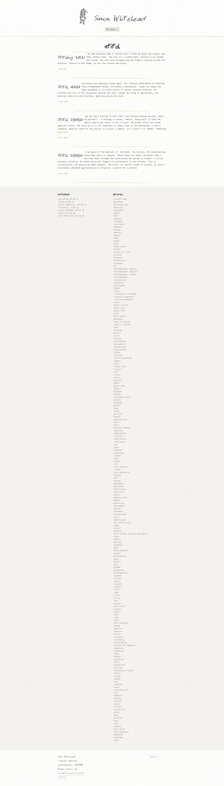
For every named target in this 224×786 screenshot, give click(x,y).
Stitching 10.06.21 (68, 199)
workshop (118, 737)
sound (116, 626)
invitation (119, 442)
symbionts (119, 648)
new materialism (122, 523)
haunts (117, 417)
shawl (116, 612)
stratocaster (120, 643)
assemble (118, 221)
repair (117, 581)
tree (116, 693)
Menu (112, 29)
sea (115, 601)
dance (116, 302)
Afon (116, 216)
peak (116, 548)
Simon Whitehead (122, 19)
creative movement (123, 299)
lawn (116, 458)
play (116, 564)
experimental (120, 350)
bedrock (118, 232)
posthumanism (120, 573)
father (117, 352)
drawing (118, 330)
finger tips (120, 366)
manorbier (119, 486)
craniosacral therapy (125, 294)
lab (115, 444)
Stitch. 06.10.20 (69, 88)
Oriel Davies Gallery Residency (130, 534)
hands (116, 411)
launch (117, 456)
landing (118, 450)
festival (118, 355)
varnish (118, 701)
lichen (117, 461)
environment (120, 341)
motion (117, 509)
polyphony (119, 570)
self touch (119, 606)
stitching (119, 640)
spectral (118, 629)
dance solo (119, 311)
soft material (121, 623)
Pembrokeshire (121, 550)
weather (118, 726)
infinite (118, 436)
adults (117, 213)
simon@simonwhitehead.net (71, 773)
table (116, 654)
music (116, 517)
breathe (118, 255)
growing (118, 403)
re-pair (118, 578)
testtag (118, 668)
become (117, 230)
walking (118, 718)
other (116, 537)
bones (116, 241)
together (118, 684)
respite (118, 584)
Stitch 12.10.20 (66, 213)
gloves (117, 394)
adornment (119, 210)
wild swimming (121, 732)
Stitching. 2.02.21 (71, 58)
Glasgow (118, 391)
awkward (118, 227)
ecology (118, 338)
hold (116, 425)
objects (118, 531)
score (116, 595)
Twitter (62, 777)
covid (116, 291)
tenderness (119, 665)
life (116, 464)
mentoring (119, 503)
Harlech (118, 414)
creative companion (124, 297)
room (116, 592)
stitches (118, 637)
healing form (120, 419)
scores (117, 598)
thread (117, 676)
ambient (118, 219)
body (116, 238)
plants (117, 562)
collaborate (120, 280)
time (116, 682)
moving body (120, 514)
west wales (119, 729)
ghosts (117, 389)
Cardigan (118, 263)
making (117, 481)
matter (117, 495)
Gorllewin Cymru (122, 397)
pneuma (117, 567)
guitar (117, 405)
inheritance (120, 439)
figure (117, 361)
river (116, 589)
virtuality (119, 709)
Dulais (117, 333)
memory (117, 500)
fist (116, 372)
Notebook (118, 202)
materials (119, 492)
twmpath (118, 695)
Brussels (118, 258)
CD (115, 266)
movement (118, 511)
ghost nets (119, 386)
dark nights (120, 316)
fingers (118, 369)
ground (117, 400)
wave (116, 723)
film (116, 364)
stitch (117, 634)
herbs (116, 422)
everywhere (119, 344)
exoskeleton (120, 347)
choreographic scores (125, 274)
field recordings (123, 358)
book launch (120, 246)
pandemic (118, 545)
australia (119, 224)
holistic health (122, 428)
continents (119, 286)
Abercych (118, 207)
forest (117, 375)
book (116, 244)
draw (116, 327)
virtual (118, 707)
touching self (121, 690)
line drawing (120, 467)
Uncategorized (121, 205)
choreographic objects (125, 271)
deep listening (122, 322)
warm (116, 721)
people (117, 553)
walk (116, 715)
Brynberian (119, 260)
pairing (118, 542)
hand (116, 408)
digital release (122, 325)
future (117, 377)
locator (118, 475)
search (117, 603)
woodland (118, 735)
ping (116, 559)
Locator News (120, 199)
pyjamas (118, 576)
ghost (116, 383)
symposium (119, 651)
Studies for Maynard (124, 645)
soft (116, 620)
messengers (119, 506)
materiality (120, 489)
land (116, 447)
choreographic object (125, 269)
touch (116, 687)
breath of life (122, 252)
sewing (117, 609)
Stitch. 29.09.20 (70, 121)
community (119, 283)
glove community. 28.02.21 (72, 205)
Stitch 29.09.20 (70, 156)
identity (118, 431)
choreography (120, 277)
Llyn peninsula (122, 472)
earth (116, 336)
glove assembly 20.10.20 (71, 210)
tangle (117, 656)
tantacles (119, 659)
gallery (118, 380)
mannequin (119, 483)
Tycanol (118, 698)
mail (116, 478)
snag (116, 617)
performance (120, 556)
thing (116, 673)
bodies (117, 235)
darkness (118, 319)
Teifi (116, 662)
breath (117, 249)
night (116, 525)
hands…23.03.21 (66, 202)
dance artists (121, 305)
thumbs (117, 679)
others (117, 539)
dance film (119, 308)
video (116, 704)
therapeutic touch (123, 670)
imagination (120, 433)
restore (118, 587)
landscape (119, 453)
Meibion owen (120, 497)
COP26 (116, 288)
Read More (63, 132)
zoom (116, 740)
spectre (118, 631)
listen (117, 470)
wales (116, 712)
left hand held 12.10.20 (71, 216)
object (117, 528)
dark (116, 313)
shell (116, 615)
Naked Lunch (120, 520)
